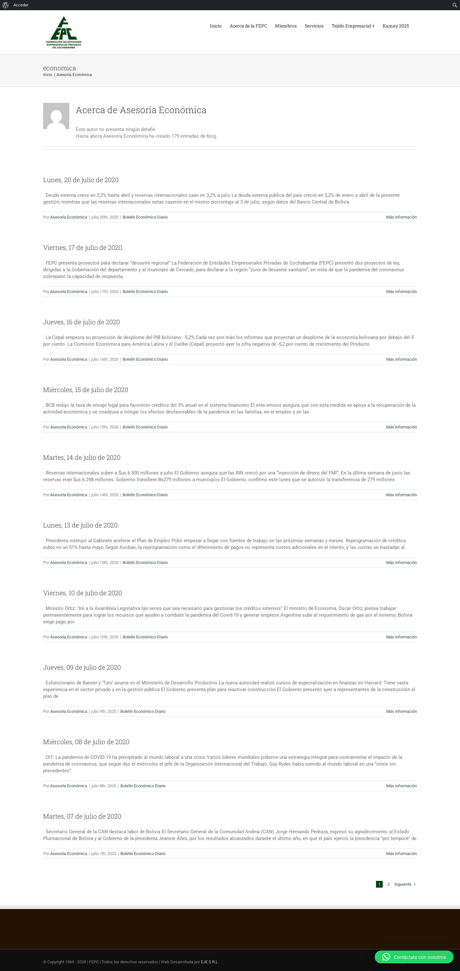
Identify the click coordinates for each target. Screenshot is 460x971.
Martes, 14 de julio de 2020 (81, 457)
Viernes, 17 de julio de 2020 (82, 247)
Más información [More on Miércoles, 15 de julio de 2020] (401, 427)
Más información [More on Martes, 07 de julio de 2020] (401, 853)
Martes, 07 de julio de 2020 (82, 816)
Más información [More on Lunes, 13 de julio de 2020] (401, 562)
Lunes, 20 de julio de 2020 (81, 179)
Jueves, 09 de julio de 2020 (82, 667)
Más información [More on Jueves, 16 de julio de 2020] (401, 359)
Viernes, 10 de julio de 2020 (82, 593)
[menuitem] (5, 5)
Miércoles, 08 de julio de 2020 (86, 741)
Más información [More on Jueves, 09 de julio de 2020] (401, 711)
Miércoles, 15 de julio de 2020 (85, 389)
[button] (414, 957)
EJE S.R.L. (210, 961)
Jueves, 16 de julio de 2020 (81, 322)
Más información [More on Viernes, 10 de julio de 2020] (401, 637)
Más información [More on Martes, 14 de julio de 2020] (401, 494)
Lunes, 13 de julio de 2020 (80, 525)
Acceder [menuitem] (20, 5)
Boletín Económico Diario (145, 217)
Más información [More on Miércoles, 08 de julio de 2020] (401, 785)
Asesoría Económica (68, 217)
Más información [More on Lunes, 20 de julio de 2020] (401, 217)
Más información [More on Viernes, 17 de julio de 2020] (401, 291)
